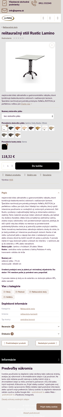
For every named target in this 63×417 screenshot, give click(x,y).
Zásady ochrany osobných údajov (15, 399)
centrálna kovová (27, 319)
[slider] (18, 38)
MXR (11, 180)
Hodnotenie (6, 38)
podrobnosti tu (38, 392)
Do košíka (37, 165)
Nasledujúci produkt (47, 343)
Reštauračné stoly (27, 308)
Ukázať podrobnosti (31, 413)
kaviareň (33, 314)
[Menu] (57, 18)
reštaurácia (25, 314)
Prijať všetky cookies (48, 407)
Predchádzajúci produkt (15, 343)
